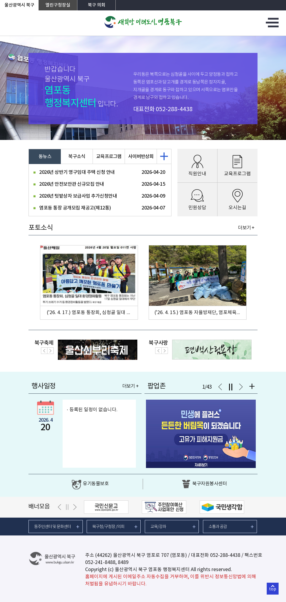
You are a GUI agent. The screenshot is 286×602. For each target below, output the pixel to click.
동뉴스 (45, 156)
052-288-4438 (174, 109)
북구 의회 (96, 5)
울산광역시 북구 (19, 5)
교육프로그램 (109, 156)
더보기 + (246, 228)
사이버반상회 (141, 156)
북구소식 (76, 156)
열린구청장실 (57, 5)
